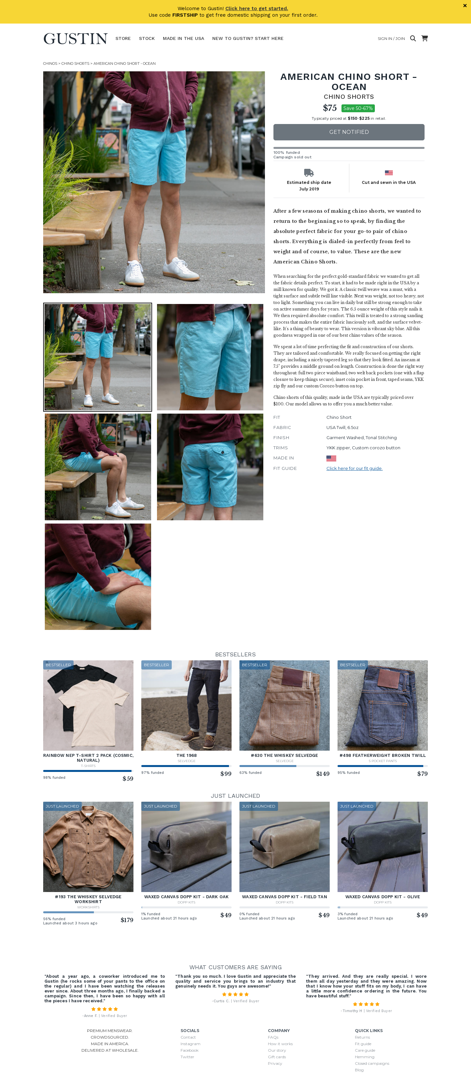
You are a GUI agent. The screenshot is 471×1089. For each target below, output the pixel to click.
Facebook (190, 1050)
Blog (359, 1069)
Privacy (275, 1063)
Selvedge (187, 761)
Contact (188, 1037)
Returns (362, 1037)
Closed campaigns (372, 1063)
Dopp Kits (186, 902)
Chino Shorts (75, 63)
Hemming (365, 1056)
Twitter (187, 1056)
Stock (147, 38)
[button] (97, 357)
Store (123, 38)
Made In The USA (183, 38)
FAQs (273, 1037)
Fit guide (363, 1043)
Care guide (365, 1050)
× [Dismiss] (465, 5)
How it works (280, 1043)
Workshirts (88, 907)
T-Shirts (88, 766)
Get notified (349, 132)
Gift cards (277, 1056)
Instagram (191, 1043)
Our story (277, 1050)
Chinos (50, 63)
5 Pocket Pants (383, 761)
